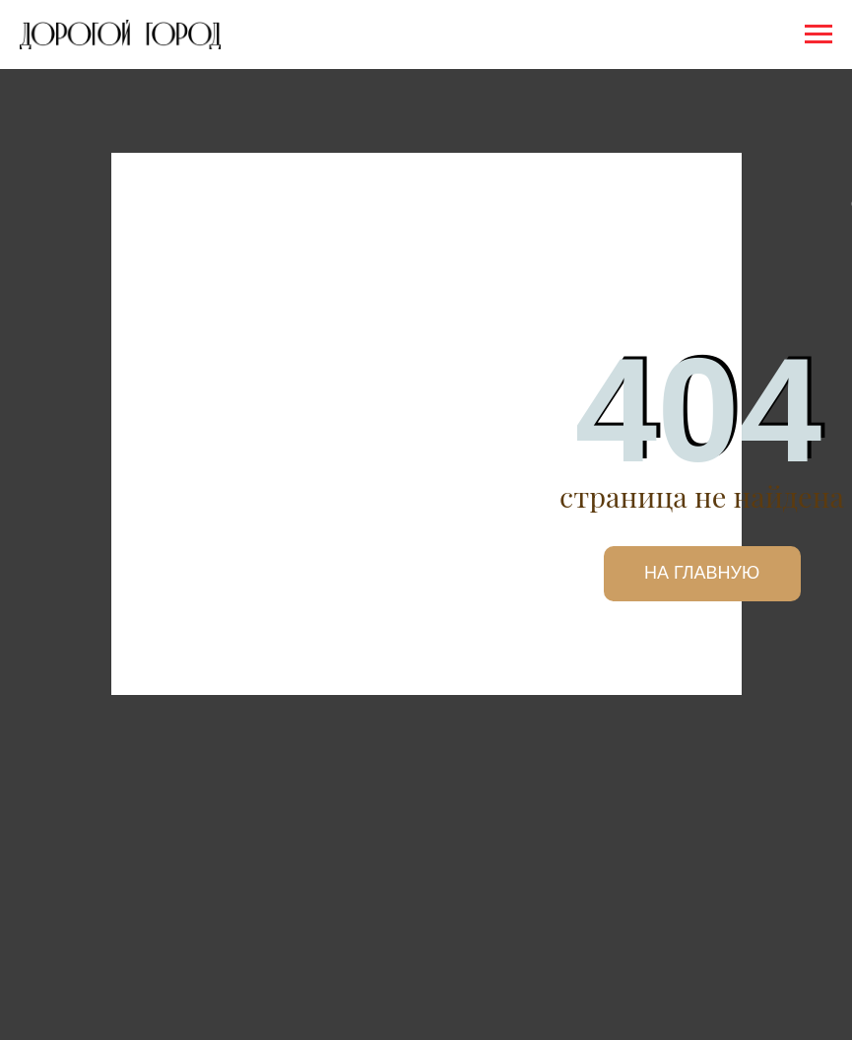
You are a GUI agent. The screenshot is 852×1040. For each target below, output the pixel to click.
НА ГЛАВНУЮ (701, 573)
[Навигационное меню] (818, 34)
